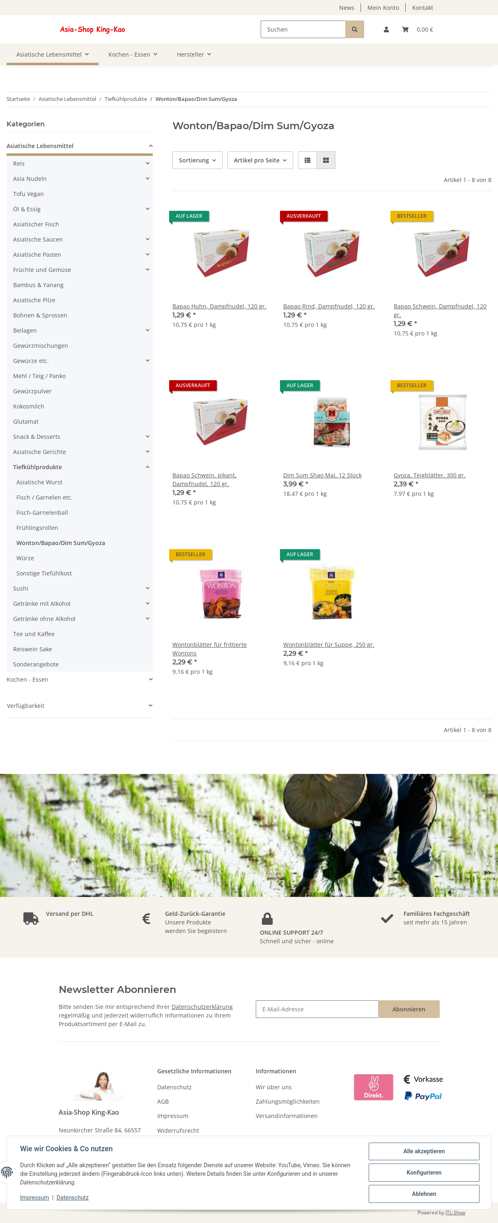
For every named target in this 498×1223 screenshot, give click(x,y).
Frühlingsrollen (37, 528)
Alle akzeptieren (424, 1151)
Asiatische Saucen (38, 239)
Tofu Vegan (28, 194)
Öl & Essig (27, 209)
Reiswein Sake (32, 649)
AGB (163, 1101)
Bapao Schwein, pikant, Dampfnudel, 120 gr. (204, 479)
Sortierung (194, 160)
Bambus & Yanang (38, 285)
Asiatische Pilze (34, 300)
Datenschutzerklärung (202, 1007)
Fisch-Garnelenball (42, 512)
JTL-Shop (455, 1212)
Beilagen (25, 330)
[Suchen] (303, 29)
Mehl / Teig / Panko (39, 376)
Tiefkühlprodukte (37, 467)
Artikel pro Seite (257, 160)
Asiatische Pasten (37, 254)
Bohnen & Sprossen (40, 315)
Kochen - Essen (27, 679)
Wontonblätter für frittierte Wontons (209, 649)
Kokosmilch (28, 406)
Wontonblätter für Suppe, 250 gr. (328, 644)
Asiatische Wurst (39, 482)
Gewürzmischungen (40, 345)
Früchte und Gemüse (42, 270)
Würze (25, 558)
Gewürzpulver (32, 391)
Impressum (172, 1116)
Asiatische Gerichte (39, 452)
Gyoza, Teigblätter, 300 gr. (430, 475)
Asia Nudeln (30, 179)
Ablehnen (424, 1194)
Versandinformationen (287, 1116)
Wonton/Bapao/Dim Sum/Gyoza (60, 543)
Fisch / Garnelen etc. (44, 497)
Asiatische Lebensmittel (40, 146)
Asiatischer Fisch (36, 224)
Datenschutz (174, 1087)
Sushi (20, 588)
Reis (19, 163)
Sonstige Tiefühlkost (44, 573)
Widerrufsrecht (178, 1130)
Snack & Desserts (36, 436)
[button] (386, 29)
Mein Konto (383, 7)
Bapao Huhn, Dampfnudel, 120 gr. (219, 306)
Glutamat (26, 421)
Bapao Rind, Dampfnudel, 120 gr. (329, 306)
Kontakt (422, 7)
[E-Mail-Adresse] (317, 1009)
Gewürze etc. (31, 361)
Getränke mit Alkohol (42, 603)
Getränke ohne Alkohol (44, 619)
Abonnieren (408, 1009)
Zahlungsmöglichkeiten (288, 1101)
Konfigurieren (423, 1172)
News (346, 7)
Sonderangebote (36, 664)
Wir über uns (274, 1087)
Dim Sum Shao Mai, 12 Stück (322, 475)
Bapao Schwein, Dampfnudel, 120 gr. (440, 310)
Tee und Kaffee (34, 634)
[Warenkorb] (417, 29)
